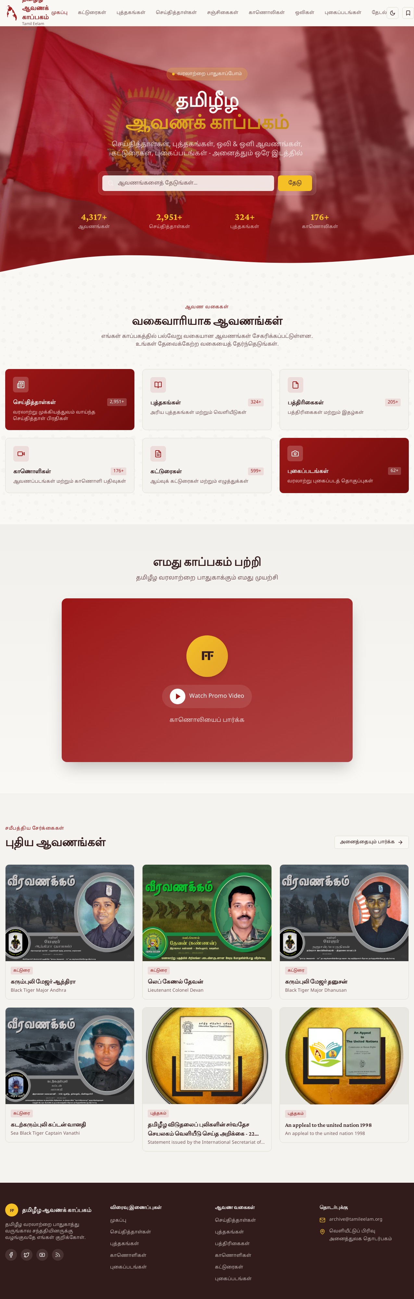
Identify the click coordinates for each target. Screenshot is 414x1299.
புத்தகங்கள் (131, 13)
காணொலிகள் (267, 13)
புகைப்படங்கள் (343, 13)
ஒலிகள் (304, 13)
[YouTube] (42, 1255)
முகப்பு (59, 13)
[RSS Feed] (58, 1255)
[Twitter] (26, 1255)
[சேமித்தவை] (408, 13)
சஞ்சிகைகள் (222, 13)
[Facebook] (11, 1255)
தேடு (295, 183)
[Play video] (207, 680)
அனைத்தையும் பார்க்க (371, 842)
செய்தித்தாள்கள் (176, 13)
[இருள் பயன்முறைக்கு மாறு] (392, 13)
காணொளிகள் (128, 1255)
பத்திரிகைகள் (232, 1244)
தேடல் (379, 13)
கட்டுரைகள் (92, 13)
